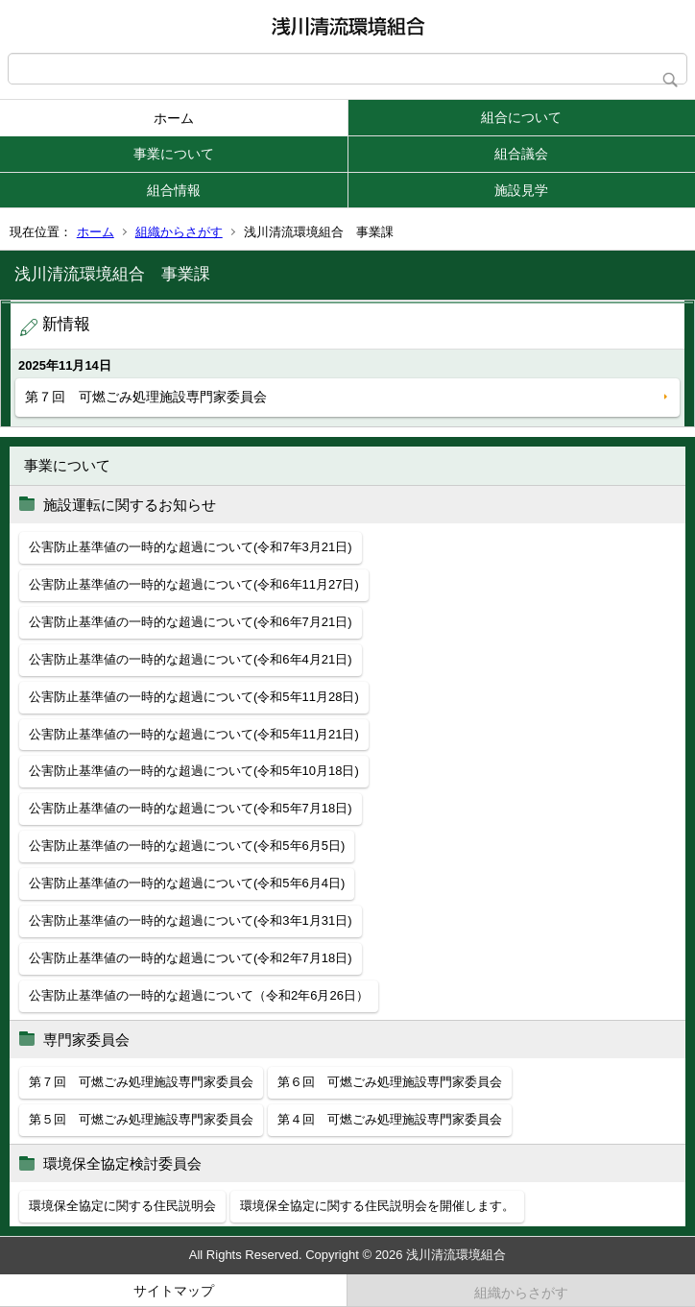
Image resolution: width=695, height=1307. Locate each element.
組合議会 (521, 153)
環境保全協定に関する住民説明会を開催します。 (377, 1205)
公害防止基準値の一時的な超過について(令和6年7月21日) (190, 622)
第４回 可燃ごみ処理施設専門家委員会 (389, 1119)
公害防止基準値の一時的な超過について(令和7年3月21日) (190, 547)
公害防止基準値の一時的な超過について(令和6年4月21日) (190, 659)
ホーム (174, 118)
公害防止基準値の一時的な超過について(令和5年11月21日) (194, 734)
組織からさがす (179, 232)
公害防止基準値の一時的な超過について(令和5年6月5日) (187, 845)
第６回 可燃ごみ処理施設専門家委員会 (389, 1082)
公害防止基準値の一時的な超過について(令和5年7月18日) (190, 808)
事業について (173, 153)
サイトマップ (173, 1290)
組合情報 (174, 190)
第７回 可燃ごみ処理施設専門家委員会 (146, 396)
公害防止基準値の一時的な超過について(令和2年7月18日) (190, 958)
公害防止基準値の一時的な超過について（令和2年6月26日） (199, 995)
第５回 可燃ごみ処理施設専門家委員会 (141, 1119)
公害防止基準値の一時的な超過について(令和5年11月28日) (194, 697)
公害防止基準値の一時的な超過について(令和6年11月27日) (194, 584)
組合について (521, 117)
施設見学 (521, 190)
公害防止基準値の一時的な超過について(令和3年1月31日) (190, 920)
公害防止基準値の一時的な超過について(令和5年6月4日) (187, 883)
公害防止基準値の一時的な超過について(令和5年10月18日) (194, 770)
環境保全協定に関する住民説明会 (122, 1205)
